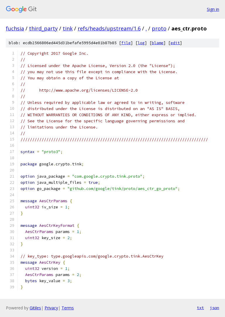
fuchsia (15, 28)
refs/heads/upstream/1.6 (109, 28)
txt (200, 307)
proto (159, 28)
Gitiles (35, 308)
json (214, 307)
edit (175, 42)
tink (68, 28)
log (141, 42)
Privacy (51, 308)
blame (157, 42)
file (126, 42)
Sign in (213, 9)
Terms (68, 308)
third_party (43, 28)
